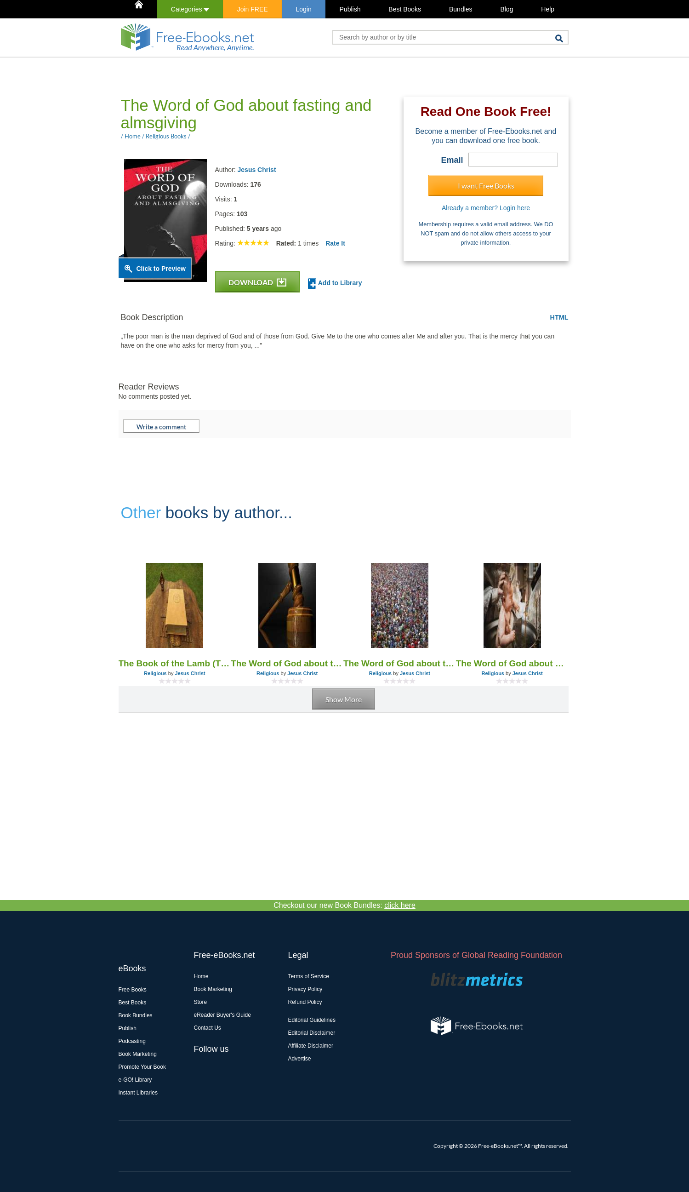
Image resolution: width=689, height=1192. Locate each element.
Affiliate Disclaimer (310, 1046)
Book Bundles (136, 1015)
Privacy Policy (305, 989)
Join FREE (252, 9)
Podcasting (132, 1041)
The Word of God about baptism (512, 663)
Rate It (335, 243)
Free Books (133, 989)
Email (452, 160)
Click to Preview (161, 268)
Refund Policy (305, 1002)
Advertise (299, 1058)
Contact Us (207, 1028)
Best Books (404, 9)
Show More (343, 699)
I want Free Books (486, 185)
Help (547, 9)
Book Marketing (138, 1054)
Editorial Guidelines (312, 1020)
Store (200, 1002)
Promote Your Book (142, 1067)
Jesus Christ (257, 169)
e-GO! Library (135, 1080)
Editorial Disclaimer (312, 1033)
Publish (350, 9)
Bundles (461, 9)
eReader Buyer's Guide (222, 1015)
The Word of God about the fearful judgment (287, 663)
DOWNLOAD (257, 282)
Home (201, 976)
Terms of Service (308, 976)
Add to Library (335, 283)
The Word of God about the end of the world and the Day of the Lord (399, 663)
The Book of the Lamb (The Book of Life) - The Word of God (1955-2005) (175, 663)
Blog (506, 9)
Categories (190, 9)
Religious (155, 673)
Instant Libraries (138, 1092)
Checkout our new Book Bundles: (344, 905)
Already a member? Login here (486, 208)
